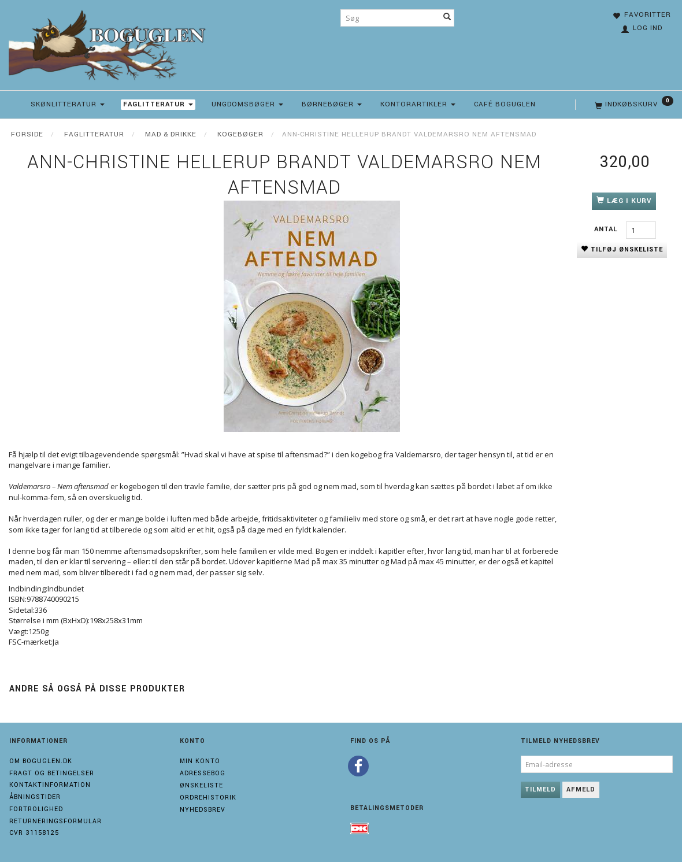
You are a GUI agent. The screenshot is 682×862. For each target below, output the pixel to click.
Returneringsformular (55, 821)
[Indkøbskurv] (632, 104)
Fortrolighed (36, 809)
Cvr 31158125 (34, 832)
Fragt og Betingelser (51, 773)
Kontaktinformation (50, 784)
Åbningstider (35, 797)
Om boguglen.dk (40, 761)
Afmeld (580, 789)
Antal (607, 229)
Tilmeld (540, 789)
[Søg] (447, 18)
